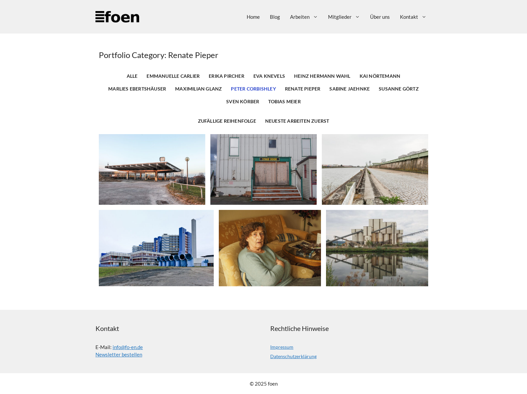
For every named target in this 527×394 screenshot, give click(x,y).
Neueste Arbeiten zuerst (297, 121)
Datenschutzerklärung (293, 356)
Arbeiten (306, 17)
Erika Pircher (226, 76)
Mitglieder (346, 17)
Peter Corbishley (253, 89)
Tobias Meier (284, 101)
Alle (132, 76)
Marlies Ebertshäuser (137, 89)
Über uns (380, 17)
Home (253, 17)
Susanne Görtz (399, 89)
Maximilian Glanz (198, 89)
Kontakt (416, 17)
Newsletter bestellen (118, 354)
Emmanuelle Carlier (173, 76)
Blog (275, 17)
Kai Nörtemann (380, 76)
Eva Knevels (269, 76)
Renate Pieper (303, 89)
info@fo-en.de (128, 347)
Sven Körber (242, 101)
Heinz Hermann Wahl (322, 76)
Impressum (281, 347)
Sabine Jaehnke (349, 89)
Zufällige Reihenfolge (227, 121)
